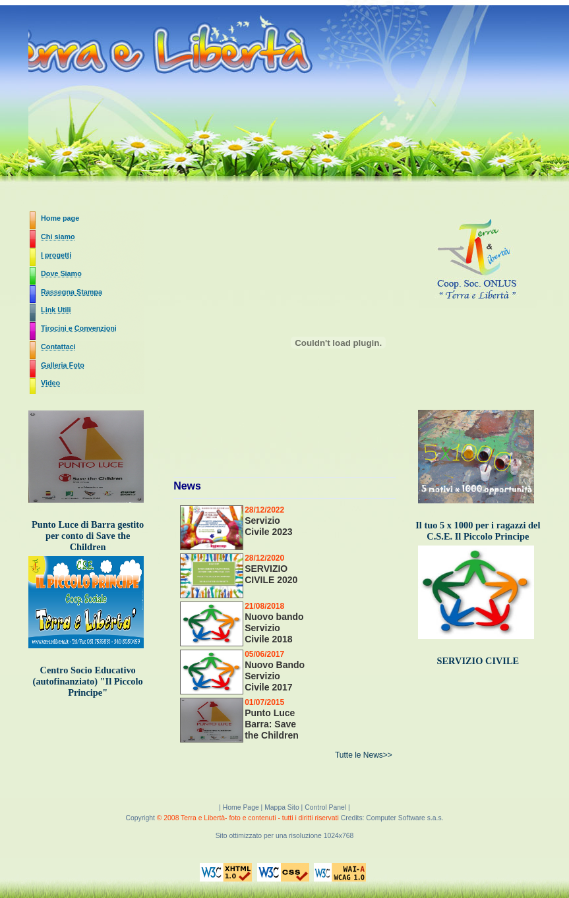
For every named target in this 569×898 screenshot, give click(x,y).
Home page (60, 218)
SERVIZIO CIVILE (478, 661)
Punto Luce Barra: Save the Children (272, 724)
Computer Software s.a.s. (404, 818)
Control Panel (325, 807)
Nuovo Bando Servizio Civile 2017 (275, 675)
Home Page (242, 807)
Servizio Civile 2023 (268, 526)
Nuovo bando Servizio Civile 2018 (274, 627)
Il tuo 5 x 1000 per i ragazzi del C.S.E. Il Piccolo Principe (477, 531)
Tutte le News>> (363, 755)
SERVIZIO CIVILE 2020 (271, 574)
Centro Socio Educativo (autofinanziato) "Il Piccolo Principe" (88, 681)
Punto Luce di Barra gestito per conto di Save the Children (88, 535)
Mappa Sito (281, 807)
